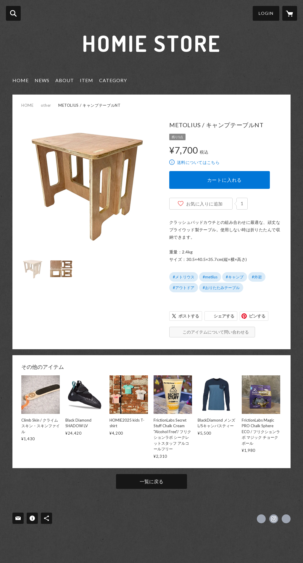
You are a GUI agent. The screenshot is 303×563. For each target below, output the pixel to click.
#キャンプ (235, 277)
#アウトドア (183, 287)
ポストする (188, 315)
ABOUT (64, 80)
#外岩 (257, 277)
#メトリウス (183, 277)
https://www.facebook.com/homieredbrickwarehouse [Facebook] (261, 518)
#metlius (210, 277)
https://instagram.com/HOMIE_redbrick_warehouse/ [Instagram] (273, 518)
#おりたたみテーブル (221, 287)
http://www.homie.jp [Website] (286, 518)
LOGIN (266, 13)
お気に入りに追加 (204, 203)
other (46, 105)
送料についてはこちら (198, 162)
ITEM (86, 80)
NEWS (42, 80)
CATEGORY (113, 80)
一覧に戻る (151, 481)
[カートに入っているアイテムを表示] (289, 13)
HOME (20, 80)
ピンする (257, 315)
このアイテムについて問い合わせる (216, 331)
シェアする (224, 315)
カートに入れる (224, 180)
